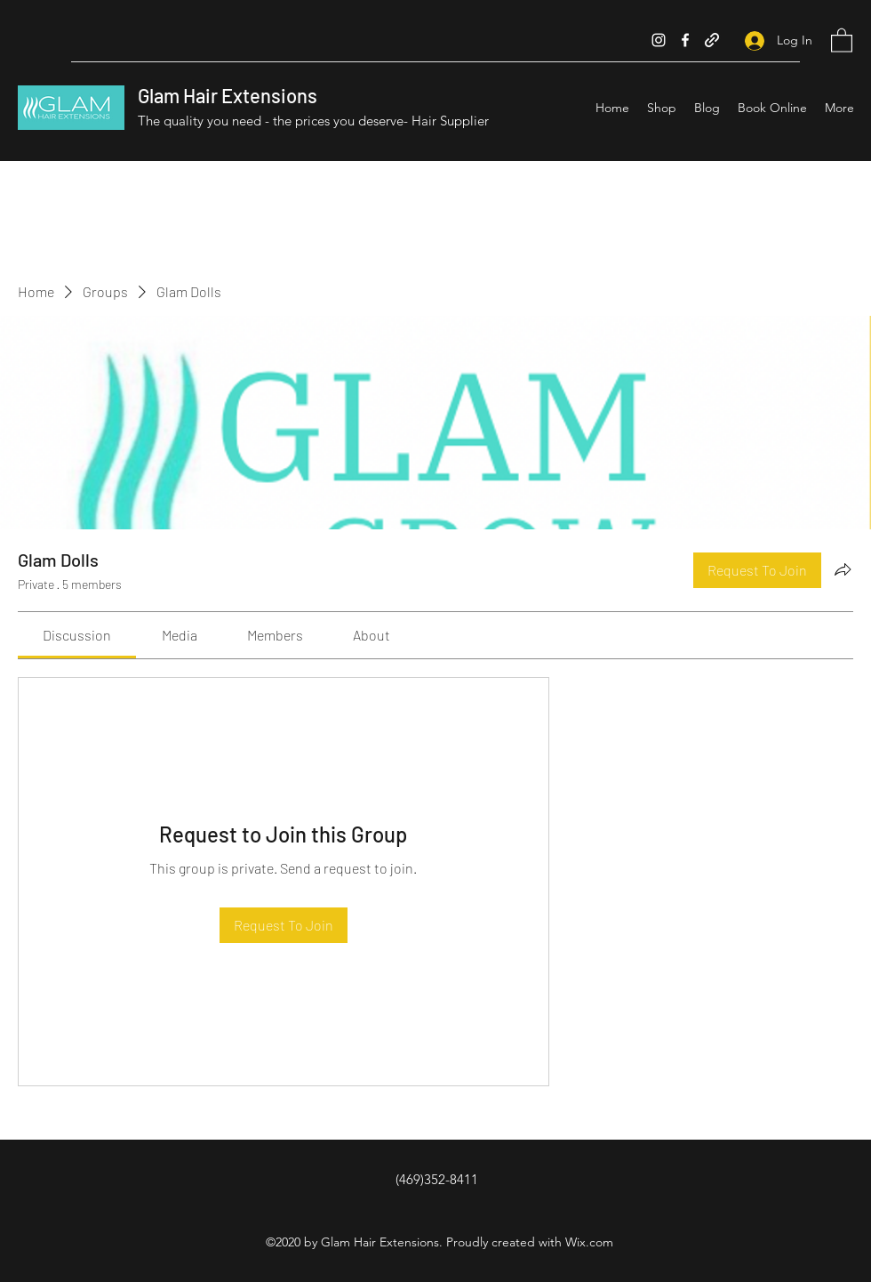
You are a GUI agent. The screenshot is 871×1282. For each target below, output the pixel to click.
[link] (77, 634)
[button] (841, 39)
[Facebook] (685, 40)
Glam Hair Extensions (227, 95)
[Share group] (842, 569)
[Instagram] (658, 40)
